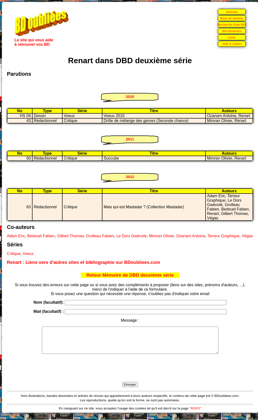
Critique (13, 254)
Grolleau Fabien (100, 236)
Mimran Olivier (161, 236)
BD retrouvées (231, 31)
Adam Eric (16, 236)
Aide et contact (232, 43)
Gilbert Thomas (70, 236)
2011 (130, 139)
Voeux (28, 254)
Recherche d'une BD (231, 24)
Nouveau (232, 12)
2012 (130, 177)
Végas (247, 236)
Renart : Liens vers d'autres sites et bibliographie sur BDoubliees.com (83, 262)
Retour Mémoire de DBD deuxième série (130, 275)
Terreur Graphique (224, 236)
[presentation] (130, 373)
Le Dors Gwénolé (131, 236)
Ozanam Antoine (190, 236)
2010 (130, 96)
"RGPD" (195, 413)
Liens (232, 37)
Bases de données (231, 18)
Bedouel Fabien (41, 236)
